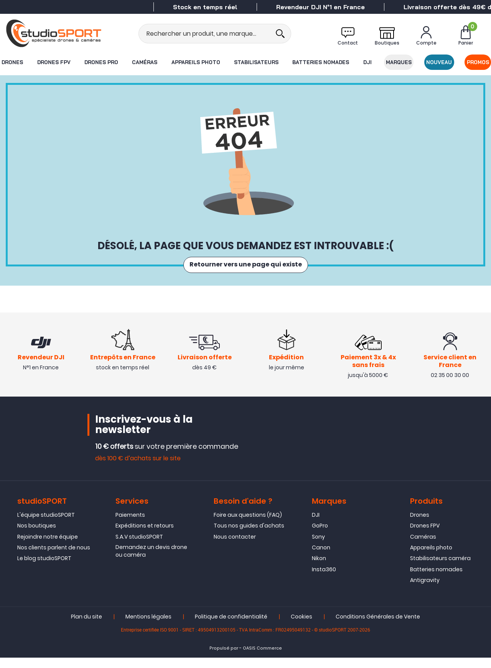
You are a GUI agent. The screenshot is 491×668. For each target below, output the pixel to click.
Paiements (130, 525)
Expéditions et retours (144, 536)
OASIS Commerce (262, 659)
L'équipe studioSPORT (46, 525)
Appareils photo (195, 62)
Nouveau (439, 62)
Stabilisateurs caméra (440, 569)
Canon (321, 558)
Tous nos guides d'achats (249, 536)
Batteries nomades (321, 62)
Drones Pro (101, 62)
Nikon (319, 569)
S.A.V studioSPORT (139, 547)
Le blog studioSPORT (44, 569)
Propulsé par (223, 659)
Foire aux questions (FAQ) (248, 525)
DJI (367, 62)
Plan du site (86, 627)
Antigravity (425, 591)
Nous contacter (235, 547)
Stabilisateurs (256, 62)
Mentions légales (148, 627)
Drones (12, 62)
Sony (318, 547)
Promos (478, 62)
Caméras (144, 62)
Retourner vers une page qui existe (245, 265)
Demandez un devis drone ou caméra (151, 561)
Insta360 (324, 580)
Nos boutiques (36, 536)
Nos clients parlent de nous (53, 558)
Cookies (301, 627)
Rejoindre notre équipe (47, 547)
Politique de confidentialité (231, 627)
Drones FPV (53, 62)
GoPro (320, 536)
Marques (399, 62)
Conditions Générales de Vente (378, 627)
